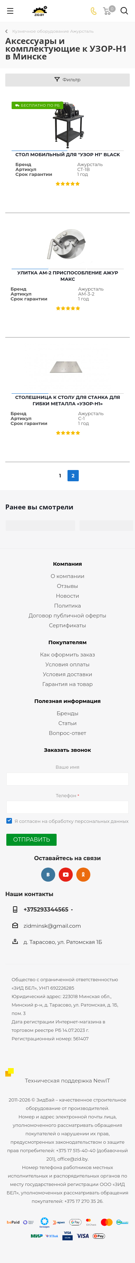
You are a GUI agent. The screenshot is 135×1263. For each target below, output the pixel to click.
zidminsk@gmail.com (52, 925)
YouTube (66, 875)
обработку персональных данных (89, 821)
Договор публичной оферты (68, 615)
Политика (67, 605)
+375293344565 (46, 909)
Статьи (67, 723)
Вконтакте (48, 875)
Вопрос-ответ (67, 733)
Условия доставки (67, 674)
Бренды (67, 713)
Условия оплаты (67, 664)
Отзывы (67, 586)
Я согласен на (71, 821)
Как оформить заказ (67, 654)
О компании (67, 576)
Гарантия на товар (67, 684)
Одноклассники (83, 875)
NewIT (102, 1080)
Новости (67, 595)
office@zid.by (72, 1159)
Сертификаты (67, 625)
